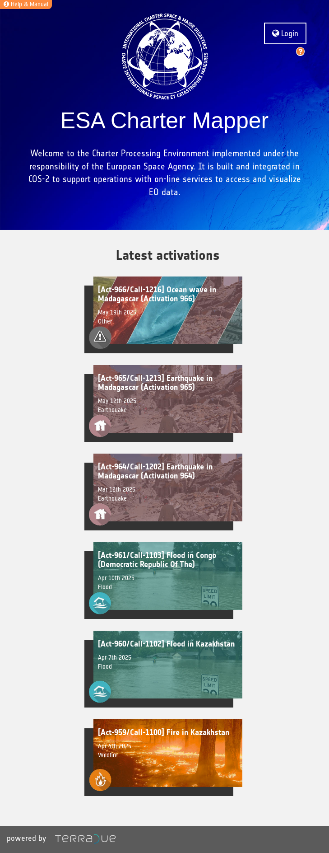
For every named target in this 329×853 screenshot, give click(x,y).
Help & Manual (26, 4)
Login (285, 33)
